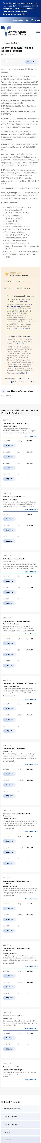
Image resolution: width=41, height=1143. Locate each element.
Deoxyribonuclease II (11, 1124)
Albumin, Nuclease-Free (12, 1109)
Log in (37, 20)
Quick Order (18, 20)
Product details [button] (31, 436)
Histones (7, 1132)
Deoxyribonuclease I (11, 1116)
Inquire (9, 479)
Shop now (31, 62)
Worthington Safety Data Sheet (20, 391)
